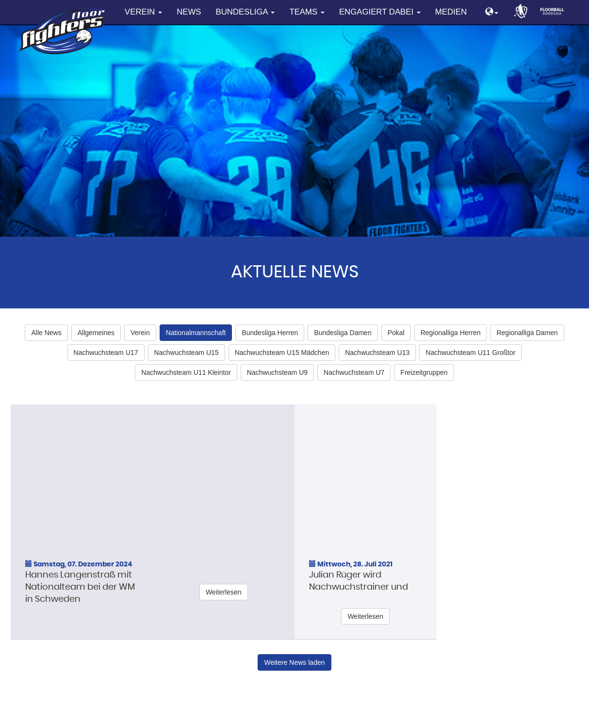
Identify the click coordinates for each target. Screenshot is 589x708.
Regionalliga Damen (526, 333)
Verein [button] (143, 11)
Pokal (396, 333)
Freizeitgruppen (423, 372)
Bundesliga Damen (342, 333)
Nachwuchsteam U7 (354, 372)
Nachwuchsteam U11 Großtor (470, 352)
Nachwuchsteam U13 (377, 352)
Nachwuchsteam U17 (106, 352)
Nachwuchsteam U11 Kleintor (185, 372)
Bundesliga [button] (245, 11)
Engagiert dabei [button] (380, 11)
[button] (492, 12)
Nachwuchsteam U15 (186, 352)
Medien (451, 11)
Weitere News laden (294, 662)
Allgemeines (96, 333)
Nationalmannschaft (196, 333)
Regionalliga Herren (451, 333)
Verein (140, 333)
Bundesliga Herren (270, 333)
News (189, 11)
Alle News (46, 333)
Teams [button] (306, 11)
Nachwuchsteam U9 (277, 372)
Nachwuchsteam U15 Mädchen (282, 352)
